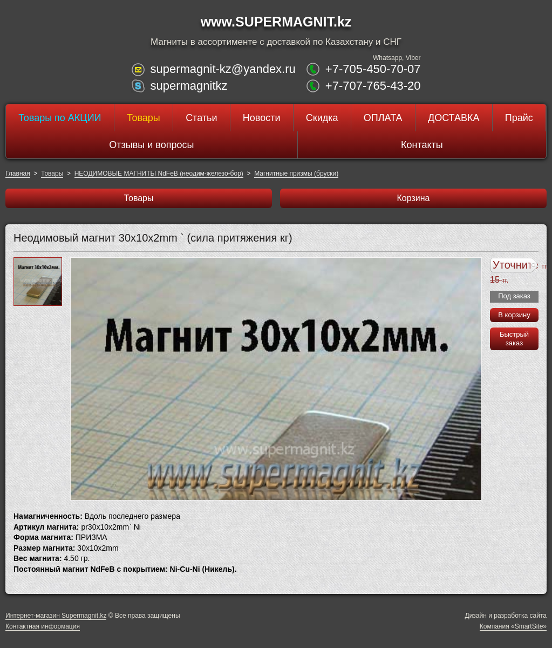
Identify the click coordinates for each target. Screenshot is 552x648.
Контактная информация (42, 626)
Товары (143, 117)
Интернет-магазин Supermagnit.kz (55, 615)
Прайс (519, 117)
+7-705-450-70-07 (373, 69)
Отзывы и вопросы (151, 144)
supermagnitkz (188, 85)
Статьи (201, 117)
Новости (262, 117)
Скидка (322, 117)
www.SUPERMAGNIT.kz (276, 21)
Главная (17, 173)
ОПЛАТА (383, 117)
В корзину (514, 315)
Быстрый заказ (514, 338)
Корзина (413, 198)
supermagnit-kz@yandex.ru (222, 69)
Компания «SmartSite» (513, 626)
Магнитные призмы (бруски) (296, 173)
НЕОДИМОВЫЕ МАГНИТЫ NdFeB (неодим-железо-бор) (158, 173)
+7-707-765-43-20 (373, 85)
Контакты (422, 144)
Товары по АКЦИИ (59, 117)
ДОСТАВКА (454, 117)
